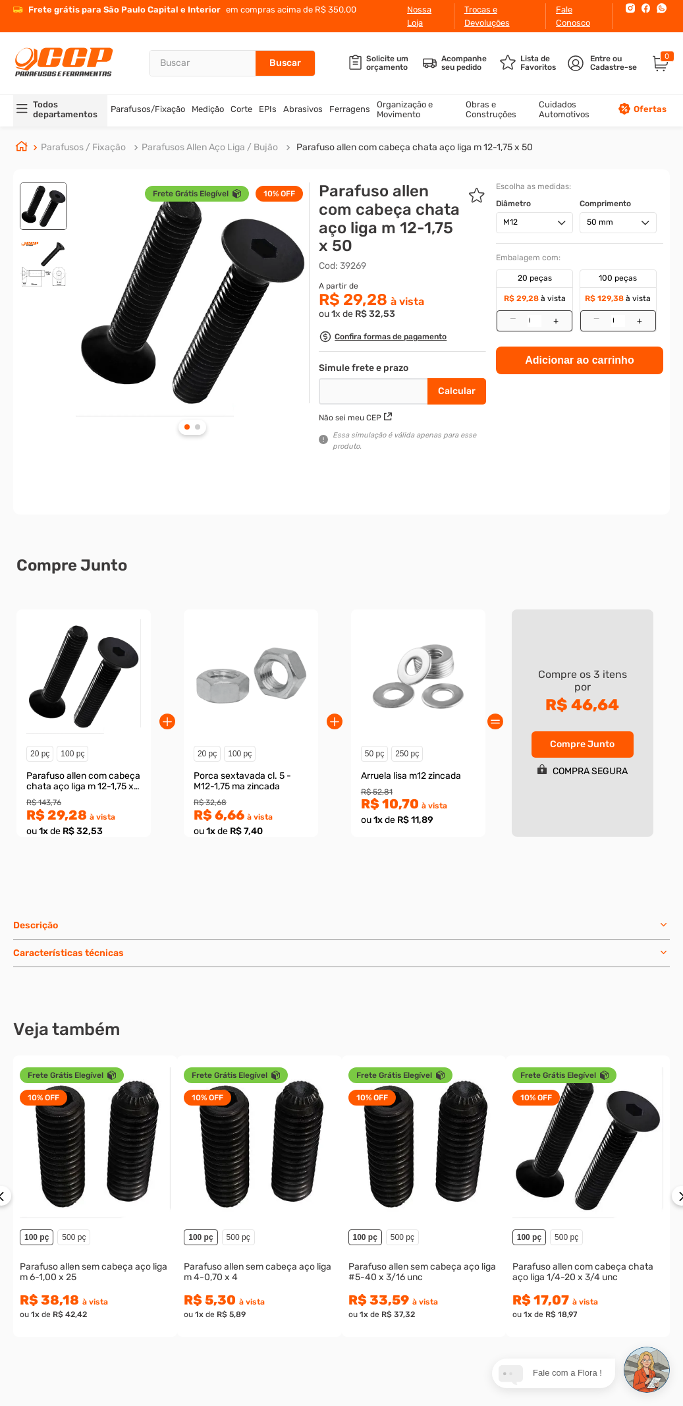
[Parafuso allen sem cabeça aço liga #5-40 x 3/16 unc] (423, 1196)
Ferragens (349, 109)
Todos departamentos (65, 109)
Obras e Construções (491, 109)
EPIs (268, 109)
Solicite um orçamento (387, 63)
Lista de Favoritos (538, 63)
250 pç (407, 753)
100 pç (72, 753)
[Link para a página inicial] (21, 148)
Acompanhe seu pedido (464, 63)
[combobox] (232, 63)
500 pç (74, 1237)
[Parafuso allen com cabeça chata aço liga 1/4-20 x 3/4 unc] (587, 1196)
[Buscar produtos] (285, 63)
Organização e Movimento (405, 109)
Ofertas (650, 109)
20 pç (39, 753)
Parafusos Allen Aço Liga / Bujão (210, 147)
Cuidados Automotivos (564, 109)
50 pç (374, 753)
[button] (383, 338)
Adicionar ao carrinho (579, 225)
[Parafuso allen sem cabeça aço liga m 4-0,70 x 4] (259, 1196)
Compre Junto (582, 744)
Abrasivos (303, 109)
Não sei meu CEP (355, 417)
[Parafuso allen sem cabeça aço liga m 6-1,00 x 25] (95, 1196)
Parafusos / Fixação (83, 147)
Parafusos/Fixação (148, 109)
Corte (241, 109)
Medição (208, 109)
